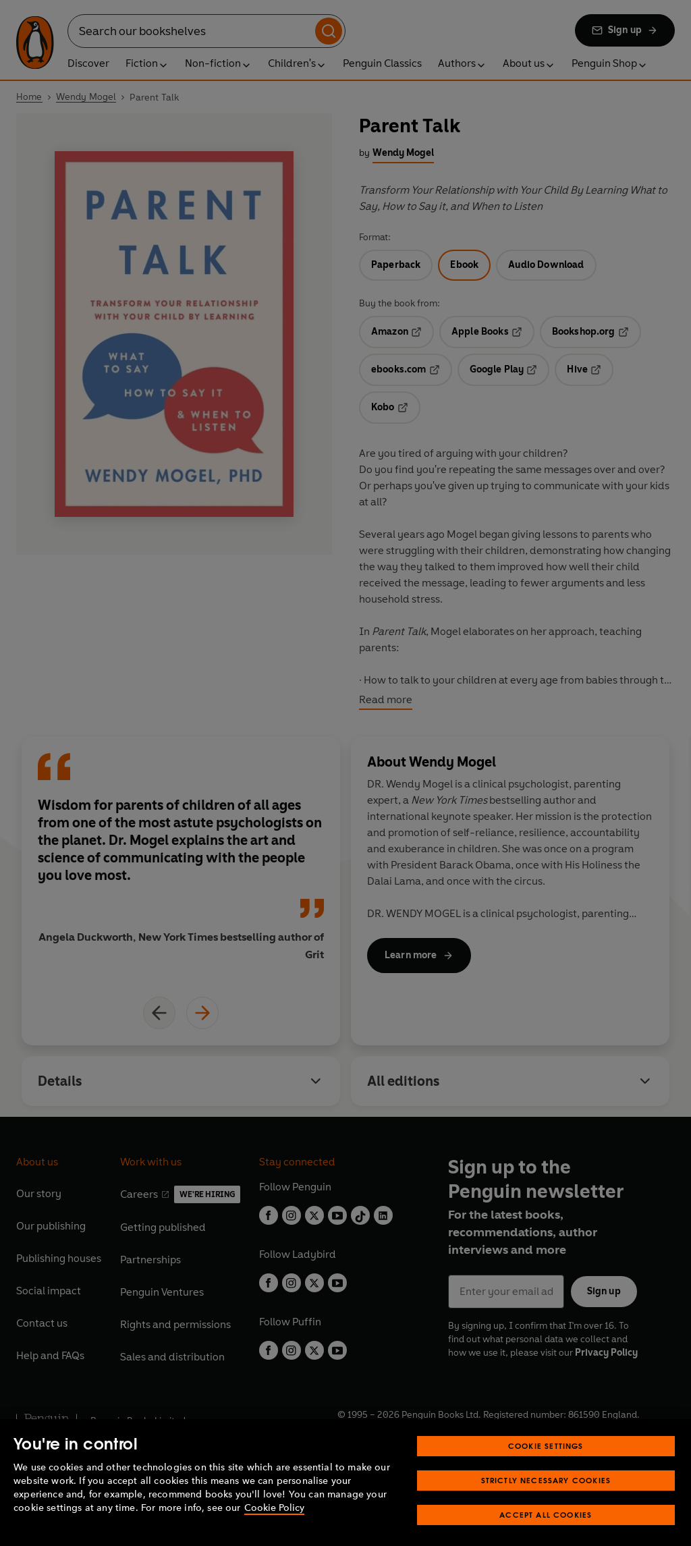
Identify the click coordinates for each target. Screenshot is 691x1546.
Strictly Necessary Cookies (546, 1502)
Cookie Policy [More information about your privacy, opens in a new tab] (274, 1529)
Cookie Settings (546, 1467)
